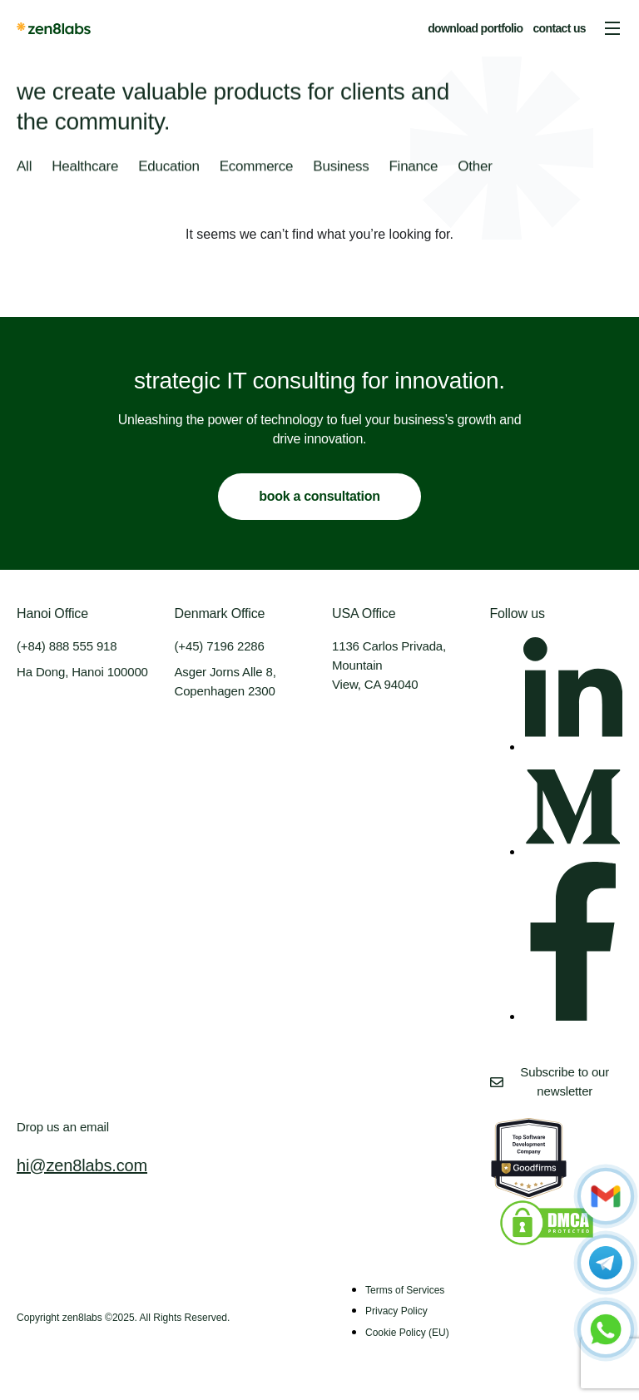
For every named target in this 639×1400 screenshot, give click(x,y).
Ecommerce (257, 167)
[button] (612, 28)
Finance (413, 167)
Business (341, 167)
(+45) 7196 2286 (220, 646)
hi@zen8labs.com (82, 1165)
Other (475, 167)
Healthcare (85, 167)
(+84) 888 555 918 (66, 646)
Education (169, 167)
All (24, 167)
